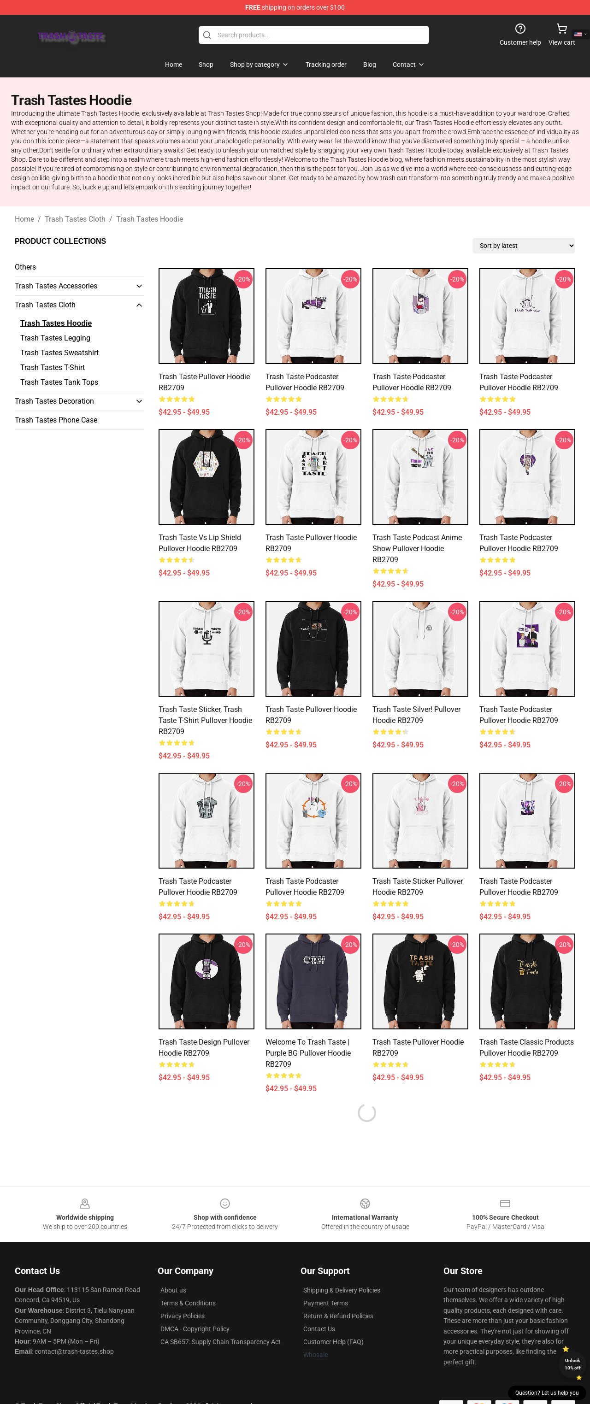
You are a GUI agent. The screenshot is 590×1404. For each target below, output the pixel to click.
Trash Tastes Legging (55, 338)
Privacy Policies (182, 1316)
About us (173, 1290)
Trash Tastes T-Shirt (52, 367)
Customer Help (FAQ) (333, 1341)
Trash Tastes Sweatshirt (59, 352)
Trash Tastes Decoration (54, 401)
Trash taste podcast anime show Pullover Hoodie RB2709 (417, 548)
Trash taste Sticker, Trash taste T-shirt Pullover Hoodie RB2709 (205, 720)
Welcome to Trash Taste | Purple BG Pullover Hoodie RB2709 (308, 1053)
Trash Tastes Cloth (75, 219)
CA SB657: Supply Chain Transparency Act (220, 1341)
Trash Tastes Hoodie (149, 219)
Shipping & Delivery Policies (341, 1290)
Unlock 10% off (573, 1364)
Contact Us (319, 1329)
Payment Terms (325, 1303)
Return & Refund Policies (338, 1316)
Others (25, 267)
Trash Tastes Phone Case (56, 420)
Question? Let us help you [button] (547, 1393)
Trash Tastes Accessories (56, 286)
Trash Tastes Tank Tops (59, 382)
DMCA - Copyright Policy (195, 1329)
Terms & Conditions (188, 1303)
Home (24, 219)
